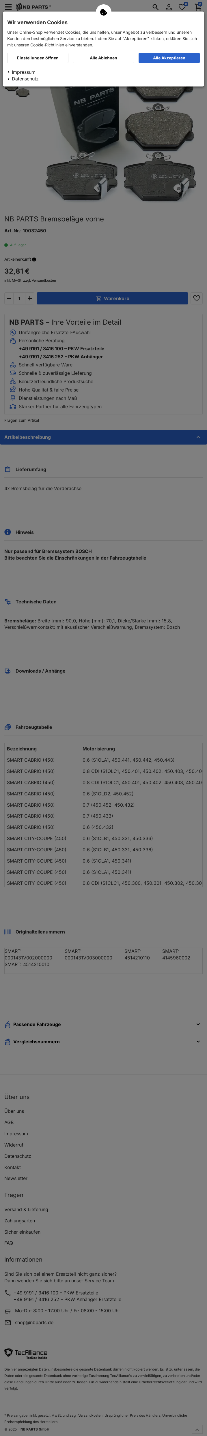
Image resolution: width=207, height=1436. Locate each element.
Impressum (24, 72)
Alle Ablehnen (103, 57)
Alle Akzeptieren (169, 57)
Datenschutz (25, 79)
